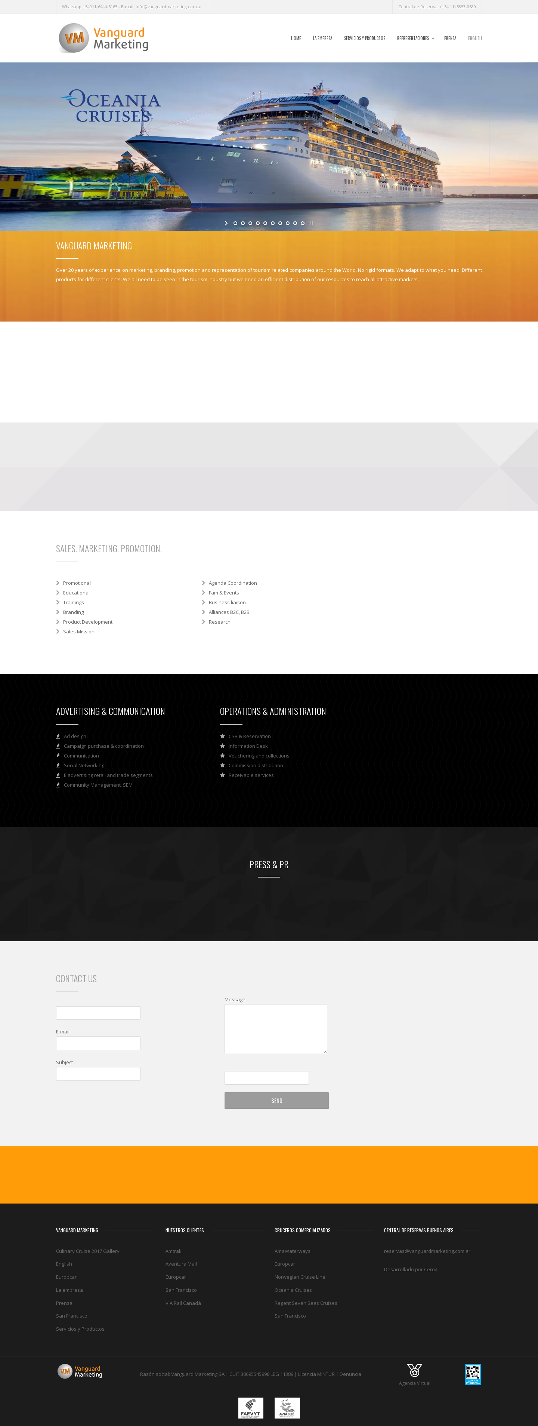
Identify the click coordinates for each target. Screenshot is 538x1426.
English (475, 38)
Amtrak (174, 1251)
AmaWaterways (292, 1251)
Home (296, 38)
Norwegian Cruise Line (300, 1276)
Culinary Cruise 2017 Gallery (88, 1251)
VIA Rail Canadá (183, 1303)
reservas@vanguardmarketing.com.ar (427, 1251)
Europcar (66, 1276)
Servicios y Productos (364, 38)
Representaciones (413, 38)
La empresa (322, 38)
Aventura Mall (181, 1263)
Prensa (450, 38)
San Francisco (71, 1315)
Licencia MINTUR (316, 1374)
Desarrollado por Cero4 (410, 1269)
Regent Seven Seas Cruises (306, 1303)
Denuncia (350, 1374)
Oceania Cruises (293, 1290)
